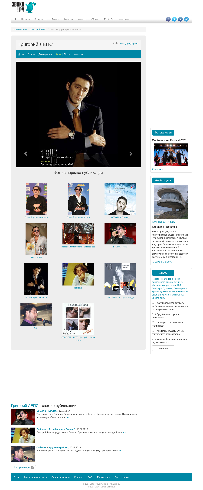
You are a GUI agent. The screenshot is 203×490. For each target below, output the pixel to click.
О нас (16, 477)
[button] (25, 114)
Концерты (40, 19)
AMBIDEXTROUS (163, 222)
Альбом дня (163, 180)
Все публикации (23, 467)
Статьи (31, 54)
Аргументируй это (58, 447)
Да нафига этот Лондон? (61, 429)
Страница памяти (60, 477)
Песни (67, 54)
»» (68, 417)
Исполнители (20, 29)
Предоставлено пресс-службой (57, 164)
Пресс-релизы (122, 477)
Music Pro (109, 19)
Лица (55, 19)
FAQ (90, 477)
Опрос (163, 272)
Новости (25, 19)
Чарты (82, 19)
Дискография (45, 54)
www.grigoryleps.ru (128, 43)
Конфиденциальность (35, 477)
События (41, 411)
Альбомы (68, 19)
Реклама (78, 477)
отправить (163, 348)
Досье (21, 54)
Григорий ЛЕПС (38, 29)
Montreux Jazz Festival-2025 (169, 140)
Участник (78, 54)
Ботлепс (53, 411)
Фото (58, 54)
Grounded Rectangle (164, 226)
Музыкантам (103, 477)
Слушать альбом (162, 261)
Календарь (124, 19)
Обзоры (95, 19)
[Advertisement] (101, 7)
